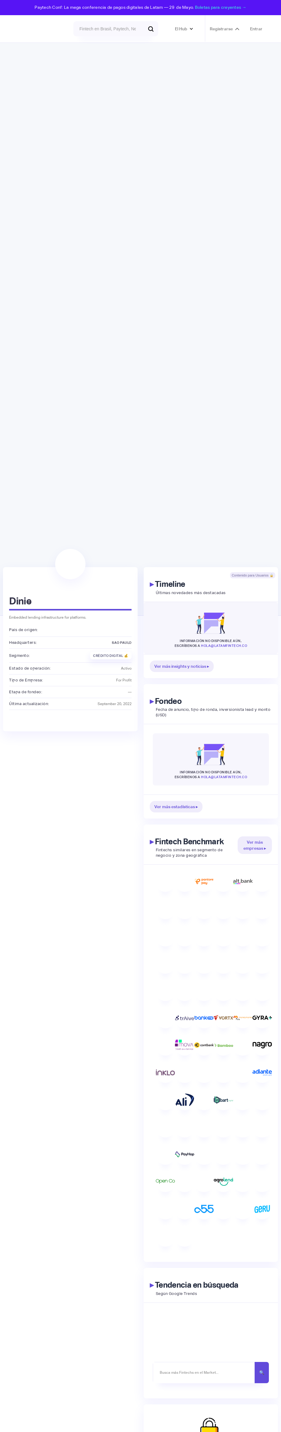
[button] (184, 29)
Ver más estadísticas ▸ (176, 806)
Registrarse (221, 28)
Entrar (256, 28)
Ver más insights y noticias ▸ (181, 666)
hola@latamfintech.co (224, 645)
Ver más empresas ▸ (254, 845)
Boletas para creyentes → (220, 7)
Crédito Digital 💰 (111, 655)
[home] (36, 29)
